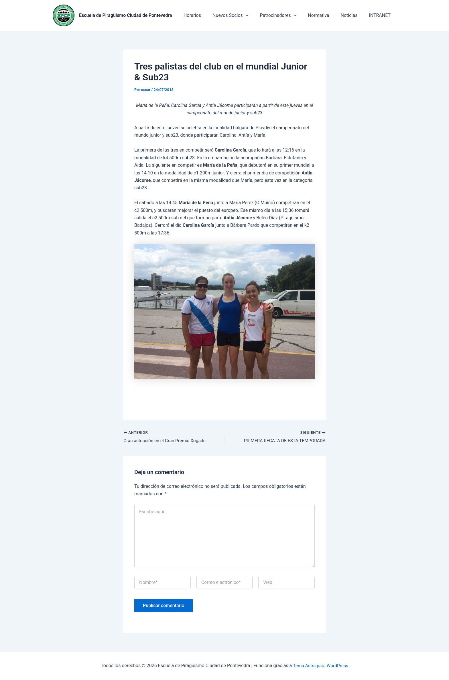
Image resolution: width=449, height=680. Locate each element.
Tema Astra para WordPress (320, 665)
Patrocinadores (286, 15)
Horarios (205, 15)
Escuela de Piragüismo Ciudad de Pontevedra (125, 15)
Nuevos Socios (241, 15)
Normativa (324, 15)
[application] (256, 15)
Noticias (352, 15)
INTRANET (381, 15)
